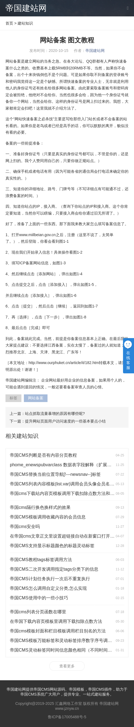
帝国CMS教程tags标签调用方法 (41, 559)
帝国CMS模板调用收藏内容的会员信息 (48, 517)
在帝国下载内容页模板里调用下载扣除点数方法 (56, 621)
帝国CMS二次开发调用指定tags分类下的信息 (54, 569)
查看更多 (67, 666)
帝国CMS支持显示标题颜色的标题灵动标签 (52, 545)
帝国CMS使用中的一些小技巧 (39, 598)
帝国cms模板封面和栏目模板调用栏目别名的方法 (58, 631)
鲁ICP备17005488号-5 (67, 717)
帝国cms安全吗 (25, 526)
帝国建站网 (26, 8)
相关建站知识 (21, 436)
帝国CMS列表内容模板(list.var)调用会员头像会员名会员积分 (68, 484)
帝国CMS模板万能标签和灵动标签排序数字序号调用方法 (65, 640)
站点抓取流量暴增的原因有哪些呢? (55, 413)
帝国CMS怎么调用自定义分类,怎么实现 (48, 588)
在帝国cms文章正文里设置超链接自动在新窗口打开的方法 (66, 536)
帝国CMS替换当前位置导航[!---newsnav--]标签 (55, 474)
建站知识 (25, 23)
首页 (9, 23)
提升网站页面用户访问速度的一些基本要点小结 (65, 421)
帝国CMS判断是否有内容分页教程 (43, 455)
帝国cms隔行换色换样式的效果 (40, 507)
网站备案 (35, 398)
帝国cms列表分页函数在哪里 (38, 611)
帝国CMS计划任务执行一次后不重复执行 (50, 578)
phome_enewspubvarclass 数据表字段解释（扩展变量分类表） (71, 464)
